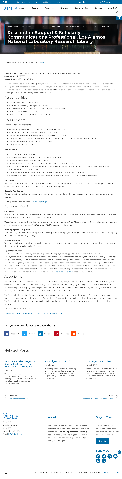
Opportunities (81, 8)
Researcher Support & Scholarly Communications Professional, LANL (34, 313)
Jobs (42, 62)
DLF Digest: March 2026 (99, 361)
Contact (98, 8)
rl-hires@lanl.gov (40, 202)
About (22, 8)
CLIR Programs (107, 2)
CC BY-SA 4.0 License (110, 472)
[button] (119, 17)
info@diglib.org (15, 434)
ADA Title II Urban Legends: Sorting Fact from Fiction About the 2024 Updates (19, 364)
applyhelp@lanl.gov (64, 272)
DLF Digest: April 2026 (57, 361)
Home (10, 27)
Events (35, 8)
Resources (50, 8)
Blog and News (20, 27)
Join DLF (113, 8)
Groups (65, 8)
